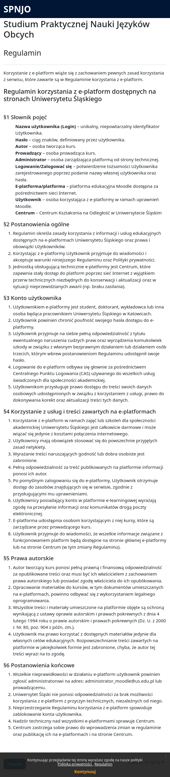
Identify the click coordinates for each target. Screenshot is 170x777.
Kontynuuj (85, 771)
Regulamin (104, 764)
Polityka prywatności (75, 764)
